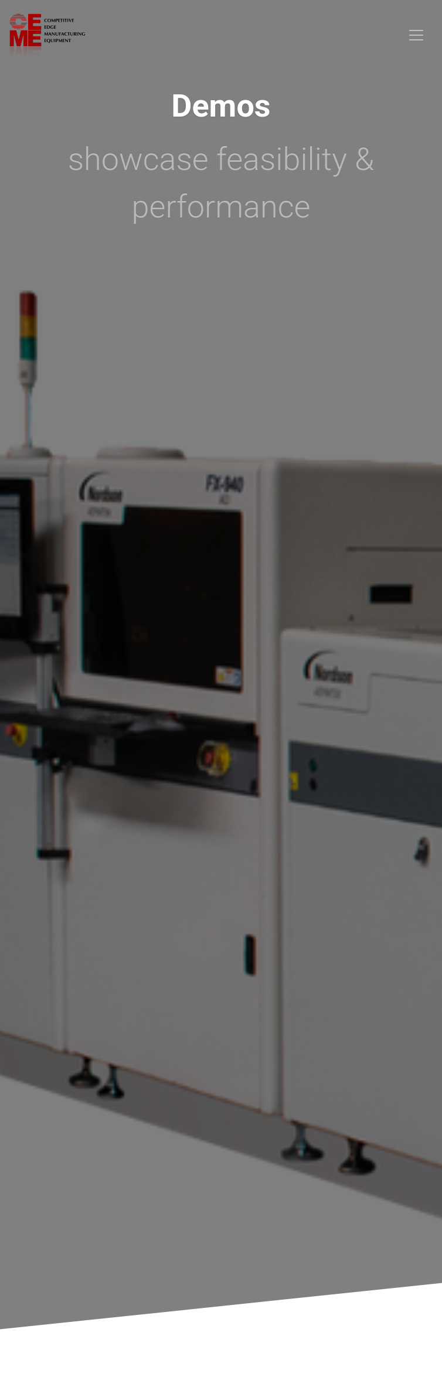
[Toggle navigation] (416, 35)
